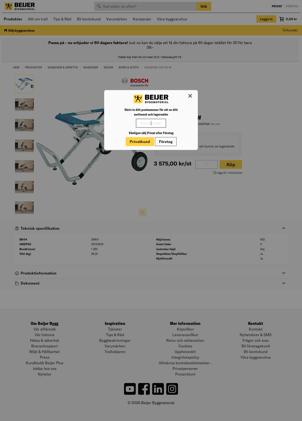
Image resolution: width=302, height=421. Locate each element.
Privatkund (140, 141)
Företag (166, 141)
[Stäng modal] (190, 96)
